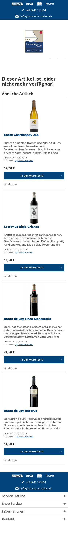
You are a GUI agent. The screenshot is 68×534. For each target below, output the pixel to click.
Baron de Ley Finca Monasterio (27, 319)
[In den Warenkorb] (34, 175)
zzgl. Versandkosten (24, 160)
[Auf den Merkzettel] (10, 184)
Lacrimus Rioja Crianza (21, 227)
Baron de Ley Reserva (20, 411)
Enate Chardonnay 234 (21, 135)
